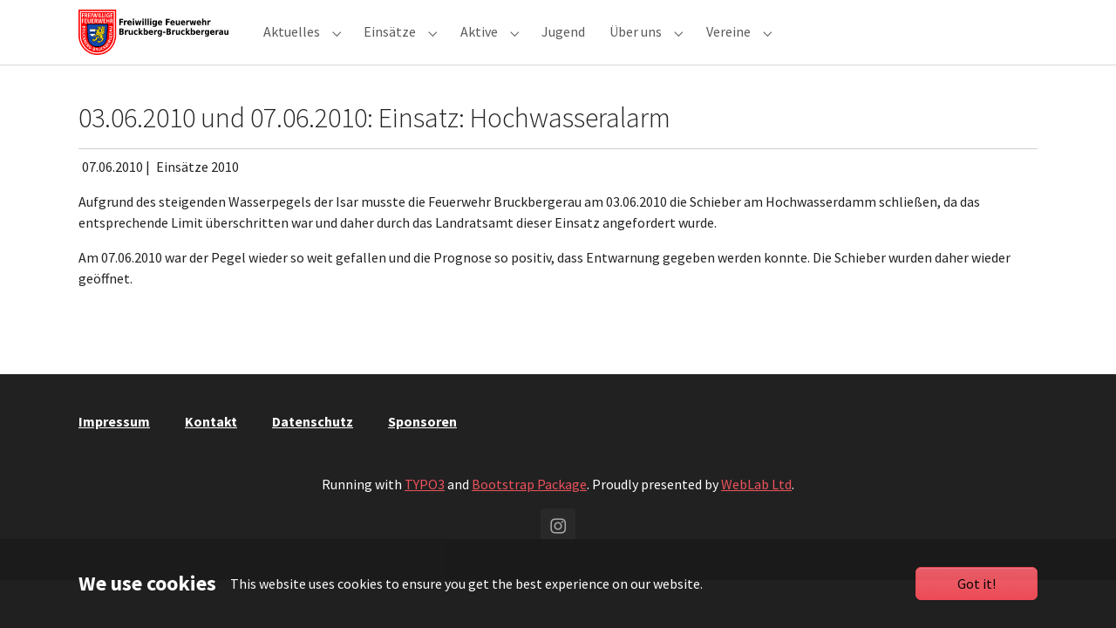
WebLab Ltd (756, 515)
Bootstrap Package (529, 515)
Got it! (976, 583)
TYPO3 (425, 515)
